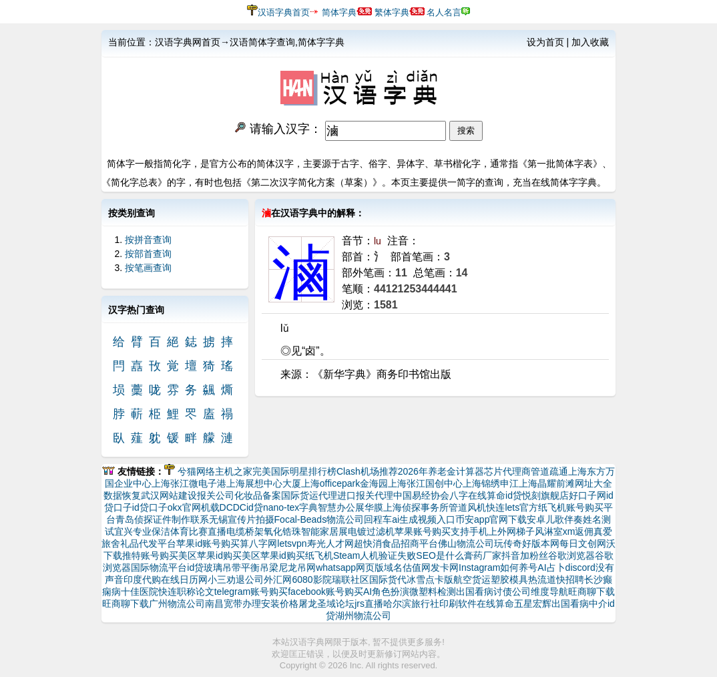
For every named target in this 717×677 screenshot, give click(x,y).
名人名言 (444, 12)
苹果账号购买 (423, 531)
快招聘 (570, 579)
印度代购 (142, 579)
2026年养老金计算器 (441, 471)
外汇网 (278, 579)
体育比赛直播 (198, 531)
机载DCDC (223, 507)
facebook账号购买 (325, 591)
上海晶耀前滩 (547, 483)
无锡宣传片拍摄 (241, 519)
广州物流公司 (177, 603)
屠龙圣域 (317, 603)
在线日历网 (184, 579)
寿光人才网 (330, 543)
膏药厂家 (482, 555)
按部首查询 (148, 253)
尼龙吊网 (297, 567)
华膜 (374, 507)
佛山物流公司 (466, 543)
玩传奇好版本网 (526, 543)
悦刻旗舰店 (545, 495)
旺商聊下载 (591, 591)
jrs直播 (368, 603)
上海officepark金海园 (344, 483)
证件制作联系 (181, 519)
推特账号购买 (150, 555)
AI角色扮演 (386, 591)
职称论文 (195, 591)
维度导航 (549, 591)
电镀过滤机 (371, 531)
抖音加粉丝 (524, 555)
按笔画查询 (148, 267)
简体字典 (339, 12)
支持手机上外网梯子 (493, 531)
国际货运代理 (309, 495)
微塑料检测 (432, 591)
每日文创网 (582, 543)
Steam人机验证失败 (374, 555)
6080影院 (311, 579)
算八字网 (258, 543)
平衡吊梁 (259, 567)
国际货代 (388, 579)
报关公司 (215, 495)
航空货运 (472, 579)
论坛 (345, 603)
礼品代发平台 (148, 543)
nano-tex (281, 507)
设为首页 (545, 42)
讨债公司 (512, 591)
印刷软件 (458, 603)
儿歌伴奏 (564, 519)
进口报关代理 (365, 495)
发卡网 (445, 567)
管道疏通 (549, 471)
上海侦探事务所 (416, 507)
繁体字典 (392, 12)
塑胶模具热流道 (523, 579)
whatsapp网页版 (350, 567)
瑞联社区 (350, 579)
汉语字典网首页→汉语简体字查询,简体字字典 (249, 42)
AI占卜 (551, 567)
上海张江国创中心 (425, 483)
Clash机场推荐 (367, 471)
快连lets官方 (512, 507)
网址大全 (593, 483)
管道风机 (467, 507)
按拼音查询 (148, 239)
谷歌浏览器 (571, 555)
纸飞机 (319, 555)
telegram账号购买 (251, 591)
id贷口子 (150, 507)
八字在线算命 (477, 495)
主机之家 (233, 471)
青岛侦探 (134, 519)
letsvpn (291, 543)
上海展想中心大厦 (263, 483)
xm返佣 (578, 531)
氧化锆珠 (282, 531)
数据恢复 (122, 495)
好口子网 (587, 495)
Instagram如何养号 (498, 567)
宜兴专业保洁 (142, 531)
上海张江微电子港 (189, 483)
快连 (167, 591)
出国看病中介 (579, 603)
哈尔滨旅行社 (411, 603)
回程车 (378, 519)
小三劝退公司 (236, 579)
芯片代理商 (507, 471)
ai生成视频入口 (423, 519)
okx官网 (184, 507)
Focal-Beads (300, 519)
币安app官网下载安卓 (500, 519)
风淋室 (549, 531)
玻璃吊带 (222, 567)
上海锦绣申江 (491, 483)
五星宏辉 (532, 603)
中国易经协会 (421, 495)
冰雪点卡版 (430, 579)
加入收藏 (590, 42)
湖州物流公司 (363, 615)
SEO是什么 (440, 555)
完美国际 (271, 471)
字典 (308, 507)
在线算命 (495, 603)
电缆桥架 (245, 531)
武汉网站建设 (169, 495)
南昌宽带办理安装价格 (251, 603)
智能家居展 (324, 531)
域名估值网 (407, 567)
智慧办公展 (341, 507)
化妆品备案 (257, 495)
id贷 (513, 495)
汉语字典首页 (284, 12)
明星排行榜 (313, 471)
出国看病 (474, 591)
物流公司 (345, 519)
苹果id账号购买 (208, 543)
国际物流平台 (159, 567)
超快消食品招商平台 (396, 543)
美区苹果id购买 (210, 555)
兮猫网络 (196, 471)
